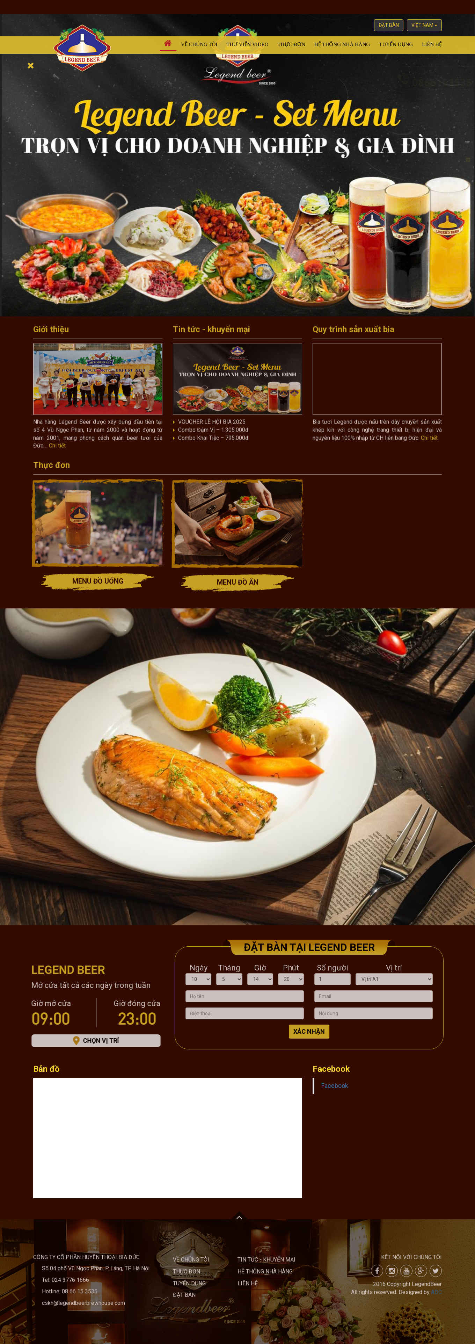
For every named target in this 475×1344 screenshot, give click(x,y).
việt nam (424, 25)
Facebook (334, 1085)
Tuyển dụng (396, 44)
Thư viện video (247, 44)
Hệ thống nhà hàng (342, 44)
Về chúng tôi (199, 44)
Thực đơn (291, 44)
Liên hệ (432, 44)
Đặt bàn (389, 25)
